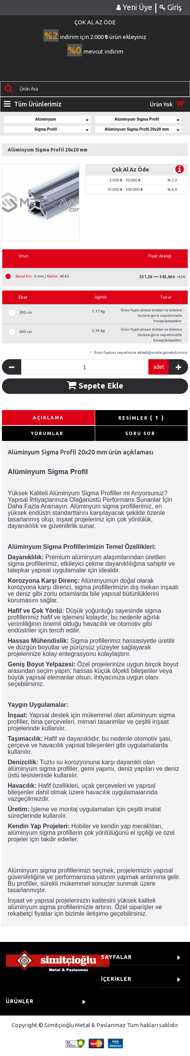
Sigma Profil (61, 129)
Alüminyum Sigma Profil (147, 119)
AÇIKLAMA (48, 417)
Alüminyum (62, 119)
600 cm (25, 332)
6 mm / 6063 (42, 276)
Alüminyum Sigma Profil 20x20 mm (142, 129)
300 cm (25, 312)
